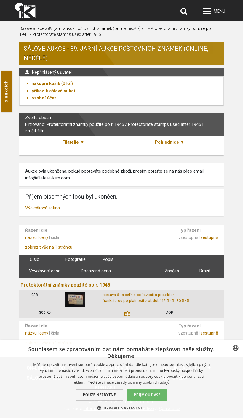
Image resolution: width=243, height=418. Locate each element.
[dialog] (121, 379)
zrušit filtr (34, 131)
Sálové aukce (31, 28)
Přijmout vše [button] (147, 394)
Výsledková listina (42, 207)
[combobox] (236, 348)
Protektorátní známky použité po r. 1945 (65, 285)
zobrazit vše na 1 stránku (48, 247)
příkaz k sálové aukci (53, 91)
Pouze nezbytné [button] (99, 394)
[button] (121, 408)
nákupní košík (45, 83)
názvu (31, 237)
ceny (43, 237)
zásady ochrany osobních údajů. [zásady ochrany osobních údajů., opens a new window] (143, 382)
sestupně (209, 237)
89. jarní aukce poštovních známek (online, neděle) (94, 28)
